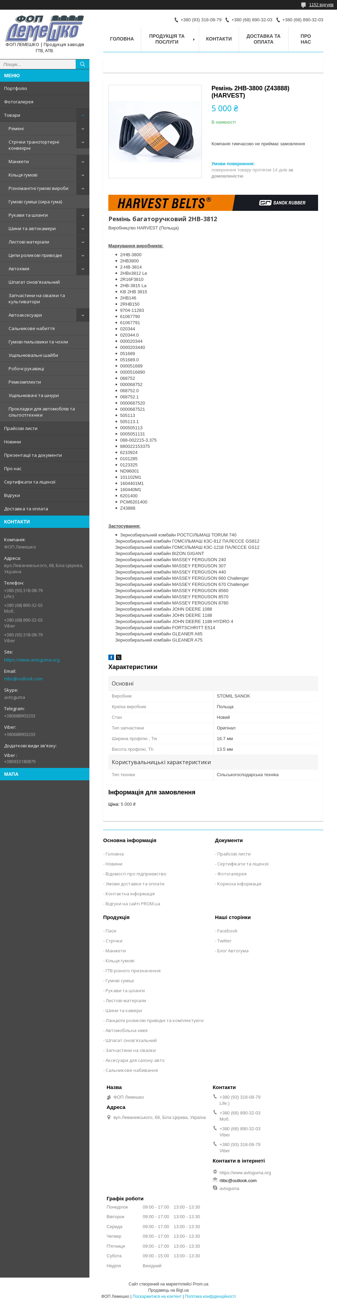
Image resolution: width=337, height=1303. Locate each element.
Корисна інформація (239, 884)
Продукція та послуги (167, 39)
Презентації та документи (33, 455)
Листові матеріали (29, 242)
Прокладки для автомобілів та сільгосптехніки (42, 412)
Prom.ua (200, 1284)
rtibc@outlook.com (23, 679)
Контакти (219, 39)
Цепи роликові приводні (35, 255)
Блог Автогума (233, 951)
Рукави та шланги (28, 215)
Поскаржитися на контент (157, 1296)
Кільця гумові (23, 175)
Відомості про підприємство (136, 874)
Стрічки (114, 941)
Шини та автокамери (32, 228)
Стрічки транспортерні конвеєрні (34, 145)
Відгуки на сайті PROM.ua (133, 903)
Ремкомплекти (25, 382)
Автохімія (19, 268)
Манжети (19, 161)
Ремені (16, 128)
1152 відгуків (321, 4)
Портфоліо (15, 88)
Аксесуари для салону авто (135, 1060)
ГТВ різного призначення (133, 970)
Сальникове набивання (132, 1070)
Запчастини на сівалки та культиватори (37, 298)
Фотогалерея (18, 102)
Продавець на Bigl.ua (168, 1290)
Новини (12, 442)
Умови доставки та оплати (135, 884)
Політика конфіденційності (210, 1296)
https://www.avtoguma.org (31, 660)
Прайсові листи (20, 428)
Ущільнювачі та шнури (34, 395)
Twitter (224, 941)
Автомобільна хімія (127, 1030)
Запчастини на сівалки (131, 1050)
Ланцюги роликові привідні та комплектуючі (155, 1020)
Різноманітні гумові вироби (38, 188)
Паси (111, 931)
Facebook (227, 931)
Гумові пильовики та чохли (38, 342)
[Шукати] (82, 64)
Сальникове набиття (32, 328)
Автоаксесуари (25, 315)
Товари (12, 115)
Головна (122, 39)
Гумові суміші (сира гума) (35, 202)
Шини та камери (124, 1010)
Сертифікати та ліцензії (29, 482)
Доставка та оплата (26, 509)
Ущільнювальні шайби (33, 355)
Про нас (12, 468)
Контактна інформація (130, 894)
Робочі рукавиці (26, 368)
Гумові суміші (120, 980)
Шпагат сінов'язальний (34, 282)
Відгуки (12, 495)
